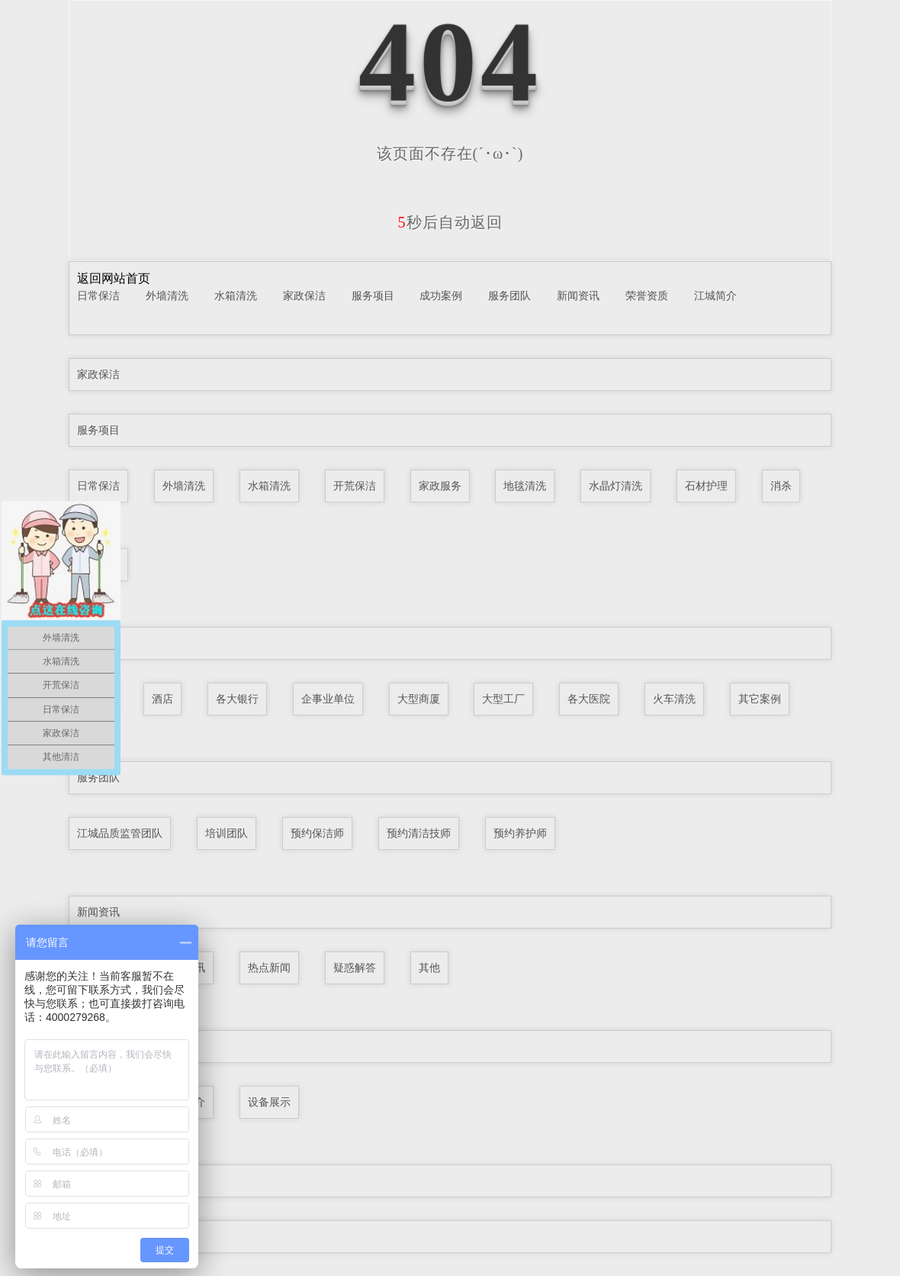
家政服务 (440, 486)
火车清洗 (674, 699)
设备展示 (269, 1102)
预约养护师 (520, 833)
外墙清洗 (167, 295)
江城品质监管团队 (119, 833)
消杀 (781, 486)
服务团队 (509, 295)
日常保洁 (98, 295)
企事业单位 (328, 699)
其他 (429, 967)
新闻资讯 (578, 295)
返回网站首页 (113, 278)
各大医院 (588, 699)
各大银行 (237, 699)
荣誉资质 (646, 295)
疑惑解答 (354, 967)
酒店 (162, 699)
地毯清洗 (524, 486)
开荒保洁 (354, 486)
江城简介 (715, 295)
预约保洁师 (317, 833)
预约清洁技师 (419, 833)
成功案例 (440, 295)
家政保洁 (304, 295)
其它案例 (759, 699)
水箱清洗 (235, 295)
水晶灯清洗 (615, 486)
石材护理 (706, 486)
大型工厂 (503, 699)
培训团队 (226, 833)
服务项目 (373, 295)
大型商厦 (418, 699)
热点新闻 (269, 967)
